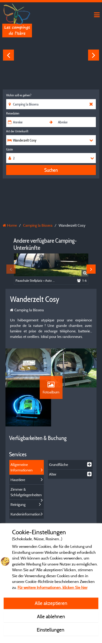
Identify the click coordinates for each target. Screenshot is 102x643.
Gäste (9, 149)
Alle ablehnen (51, 616)
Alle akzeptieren (51, 603)
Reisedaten (12, 113)
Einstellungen (51, 630)
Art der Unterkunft (17, 131)
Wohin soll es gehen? (18, 95)
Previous (8, 55)
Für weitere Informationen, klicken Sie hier (52, 587)
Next (93, 55)
